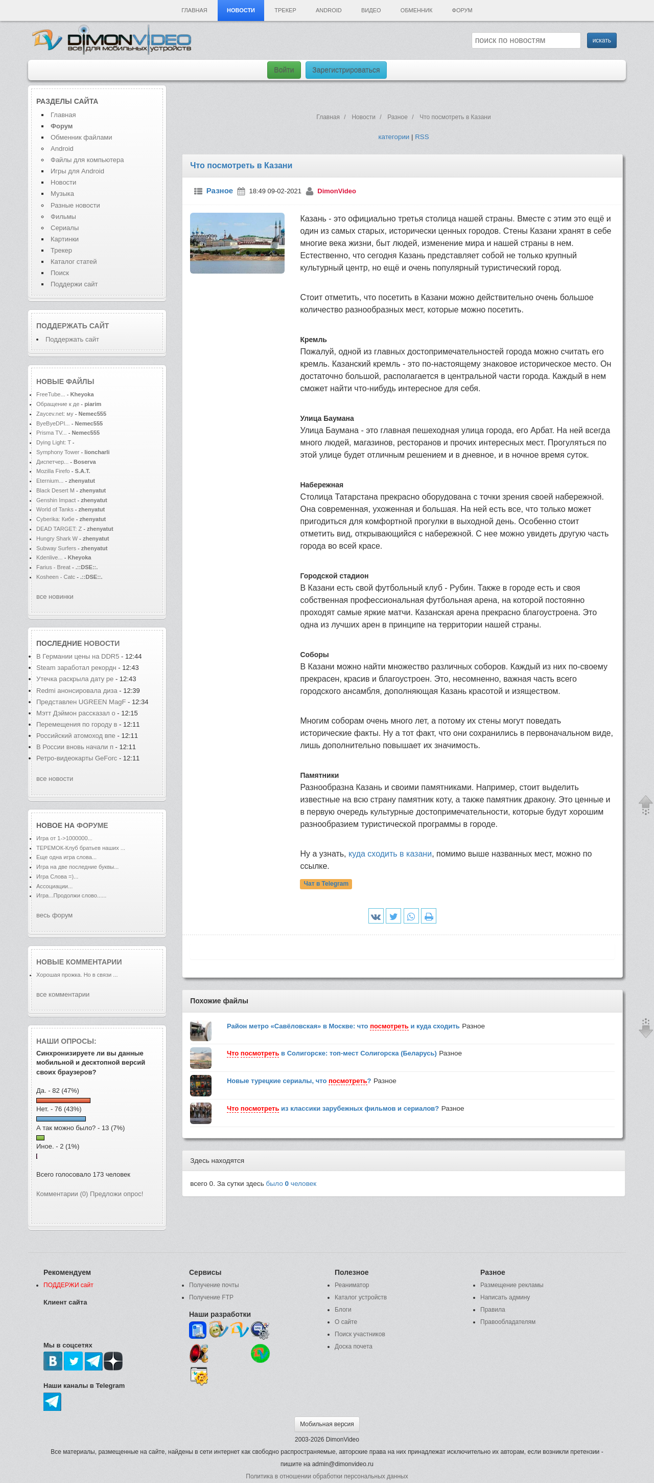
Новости (241, 10)
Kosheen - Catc (55, 577)
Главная (194, 10)
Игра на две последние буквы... (77, 867)
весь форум (54, 915)
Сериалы (65, 228)
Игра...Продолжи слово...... (71, 895)
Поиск (60, 273)
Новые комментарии (79, 962)
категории (393, 137)
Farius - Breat (53, 567)
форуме (92, 825)
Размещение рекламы (512, 1285)
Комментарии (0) (62, 1194)
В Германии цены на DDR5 (77, 656)
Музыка (62, 193)
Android (329, 10)
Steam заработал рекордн (76, 667)
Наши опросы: (66, 1041)
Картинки (65, 239)
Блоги (343, 1309)
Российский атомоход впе (75, 735)
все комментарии (62, 994)
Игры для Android (77, 171)
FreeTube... (50, 394)
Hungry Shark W (57, 538)
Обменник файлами (81, 137)
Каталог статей (74, 261)
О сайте (346, 1321)
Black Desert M (55, 490)
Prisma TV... (51, 433)
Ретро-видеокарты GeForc (76, 758)
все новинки (55, 596)
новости (102, 643)
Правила (492, 1309)
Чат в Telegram (326, 884)
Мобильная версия (327, 1424)
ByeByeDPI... (53, 423)
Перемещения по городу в (76, 724)
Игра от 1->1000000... (64, 838)
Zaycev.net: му (55, 414)
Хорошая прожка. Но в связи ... (77, 975)
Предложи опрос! (116, 1194)
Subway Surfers (56, 548)
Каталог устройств (361, 1297)
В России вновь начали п (74, 747)
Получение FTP (211, 1297)
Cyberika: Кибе (55, 519)
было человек (291, 1183)
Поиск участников (360, 1334)
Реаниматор (352, 1285)
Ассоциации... (54, 886)
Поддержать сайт (72, 326)
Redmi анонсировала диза (77, 690)
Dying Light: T (53, 442)
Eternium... (49, 481)
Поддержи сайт (74, 284)
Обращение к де (57, 404)
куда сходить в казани (390, 853)
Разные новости (75, 205)
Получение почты (214, 1285)
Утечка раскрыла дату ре (74, 679)
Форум (462, 10)
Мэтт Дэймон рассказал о (75, 713)
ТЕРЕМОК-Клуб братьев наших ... (80, 848)
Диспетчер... (52, 462)
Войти (284, 70)
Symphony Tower (58, 452)
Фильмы (63, 216)
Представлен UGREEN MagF (81, 702)
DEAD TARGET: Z (59, 529)
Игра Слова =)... (57, 876)
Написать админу (505, 1297)
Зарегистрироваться (346, 70)
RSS (422, 137)
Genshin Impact (56, 500)
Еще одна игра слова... (66, 857)
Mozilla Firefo (53, 471)
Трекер (285, 10)
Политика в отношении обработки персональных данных (327, 1476)
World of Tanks (55, 509)
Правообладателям (507, 1321)
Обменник (416, 10)
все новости (54, 778)
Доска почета (353, 1346)
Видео (371, 10)
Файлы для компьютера (87, 160)
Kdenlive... (49, 557)
